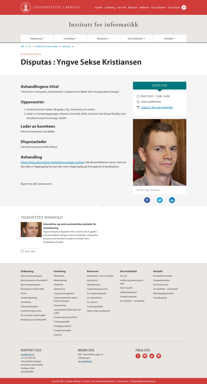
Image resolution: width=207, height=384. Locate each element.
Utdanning (36, 38)
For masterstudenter (96, 293)
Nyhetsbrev (92, 280)
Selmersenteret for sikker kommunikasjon (65, 299)
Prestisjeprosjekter (62, 326)
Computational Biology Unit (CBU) (67, 311)
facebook (139, 356)
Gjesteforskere (94, 284)
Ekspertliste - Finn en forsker (100, 275)
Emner (24, 293)
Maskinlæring (60, 280)
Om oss (123, 275)
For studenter (158, 7)
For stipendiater (94, 297)
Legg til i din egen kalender (157, 107)
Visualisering (60, 305)
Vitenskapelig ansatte (163, 293)
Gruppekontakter (161, 280)
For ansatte (174, 7)
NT (29, 46)
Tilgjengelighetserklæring (142, 381)
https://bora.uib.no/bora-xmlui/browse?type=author (52, 162)
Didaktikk (58, 284)
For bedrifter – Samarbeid (132, 300)
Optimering (59, 288)
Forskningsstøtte (62, 321)
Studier (98, 7)
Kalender (66, 46)
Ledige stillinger (73, 381)
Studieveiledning (29, 297)
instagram (145, 356)
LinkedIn (172, 200)
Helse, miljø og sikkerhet (98, 310)
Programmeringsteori (64, 293)
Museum (132, 7)
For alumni (92, 302)
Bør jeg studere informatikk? (34, 280)
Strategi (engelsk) (128, 296)
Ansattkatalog (160, 297)
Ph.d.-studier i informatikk (33, 315)
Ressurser (102, 38)
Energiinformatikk (62, 330)
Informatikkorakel (29, 306)
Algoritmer (59, 275)
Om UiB (122, 7)
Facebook (147, 200)
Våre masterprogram (30, 284)
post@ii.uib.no (27, 354)
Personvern (122, 381)
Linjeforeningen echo (31, 310)
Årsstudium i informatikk (32, 288)
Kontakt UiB (57, 381)
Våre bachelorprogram (31, 275)
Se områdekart (85, 361)
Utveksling (26, 302)
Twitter (160, 200)
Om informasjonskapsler (103, 381)
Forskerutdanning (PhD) (65, 317)
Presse (86, 381)
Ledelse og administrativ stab (131, 282)
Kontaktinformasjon (162, 275)
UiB (22, 46)
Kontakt (168, 38)
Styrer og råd (126, 287)
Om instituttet (135, 38)
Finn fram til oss (160, 284)
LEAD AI (58, 334)
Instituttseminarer (128, 292)
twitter (152, 356)
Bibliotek (144, 7)
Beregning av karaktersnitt (33, 319)
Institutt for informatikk (103, 25)
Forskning (110, 7)
